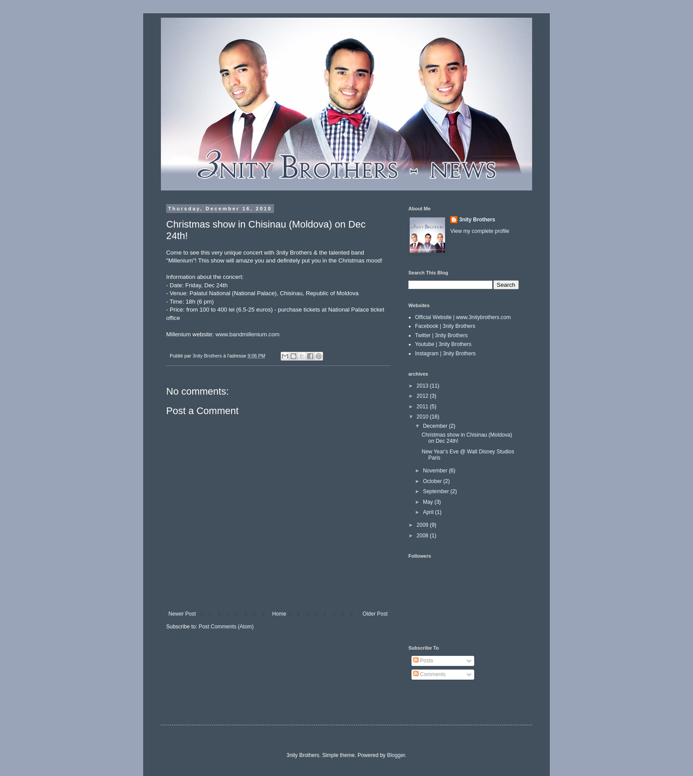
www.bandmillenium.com (247, 334)
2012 (423, 396)
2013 (423, 386)
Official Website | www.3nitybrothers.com (463, 317)
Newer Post (182, 614)
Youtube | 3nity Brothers (443, 344)
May (428, 502)
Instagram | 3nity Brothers (445, 353)
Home (279, 614)
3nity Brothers (477, 220)
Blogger (396, 755)
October (433, 481)
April (429, 512)
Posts (423, 661)
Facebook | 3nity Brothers (445, 326)
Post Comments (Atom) (226, 627)
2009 (423, 525)
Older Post (375, 614)
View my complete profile (479, 231)
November (436, 471)
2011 (423, 406)
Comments (429, 674)
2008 (423, 536)
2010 (423, 417)
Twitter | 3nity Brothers (441, 335)
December (436, 426)
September (436, 491)
